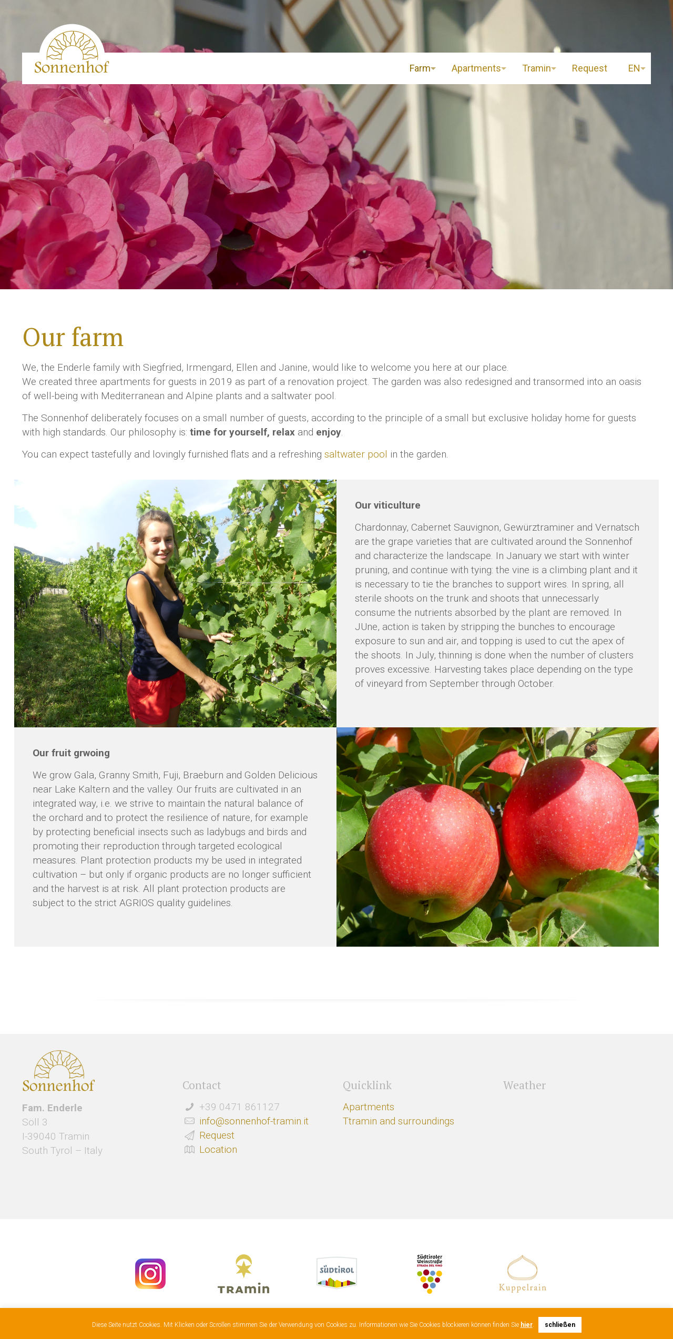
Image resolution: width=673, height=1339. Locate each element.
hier (527, 1324)
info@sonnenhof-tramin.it (254, 1121)
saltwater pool (356, 454)
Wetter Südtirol (577, 1131)
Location (218, 1149)
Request (216, 1135)
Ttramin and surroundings (398, 1121)
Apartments (368, 1107)
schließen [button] (560, 1324)
